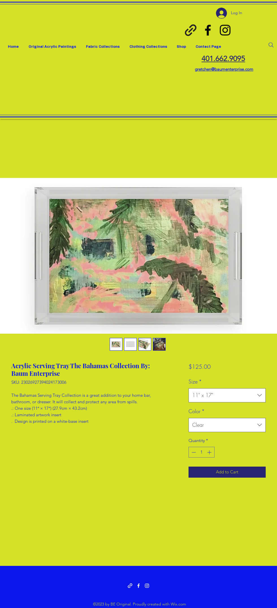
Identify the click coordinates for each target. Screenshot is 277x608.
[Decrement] (193, 452)
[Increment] (210, 452)
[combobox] (227, 395)
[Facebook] (208, 30)
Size (195, 381)
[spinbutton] (201, 452)
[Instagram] (225, 30)
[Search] (271, 45)
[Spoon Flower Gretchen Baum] (190, 30)
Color (197, 411)
